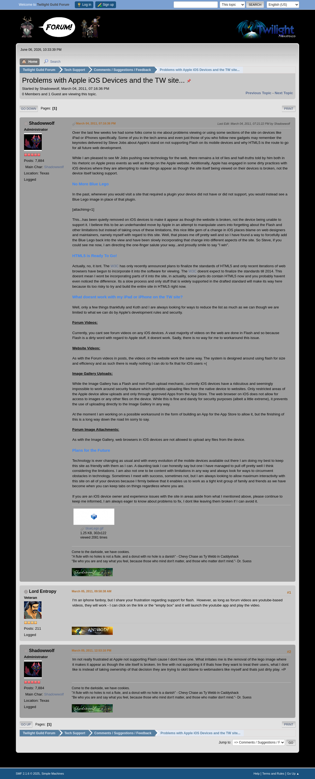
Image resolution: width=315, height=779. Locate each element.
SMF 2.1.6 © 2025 (28, 773)
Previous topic (259, 93)
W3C (115, 266)
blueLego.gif (91, 528)
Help (257, 773)
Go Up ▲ (293, 773)
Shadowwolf (41, 123)
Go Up (26, 724)
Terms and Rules (273, 773)
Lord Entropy (42, 591)
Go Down (28, 108)
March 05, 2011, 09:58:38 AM (91, 591)
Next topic (284, 93)
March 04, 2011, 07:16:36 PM (96, 123)
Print (288, 108)
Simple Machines (52, 773)
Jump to (224, 742)
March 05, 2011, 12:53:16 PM (91, 650)
